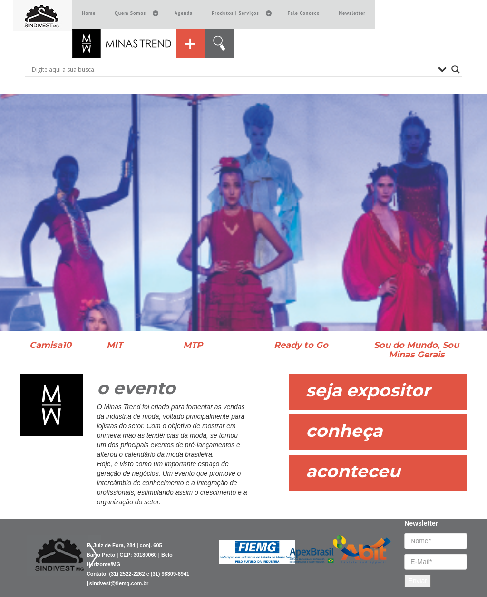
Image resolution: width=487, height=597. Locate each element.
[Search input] (232, 69)
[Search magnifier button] (455, 69)
